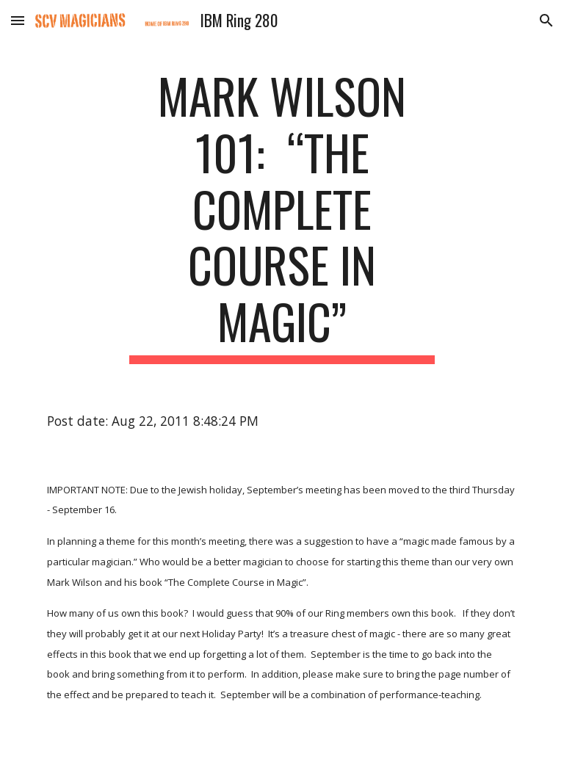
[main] (281, 216)
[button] (17, 20)
